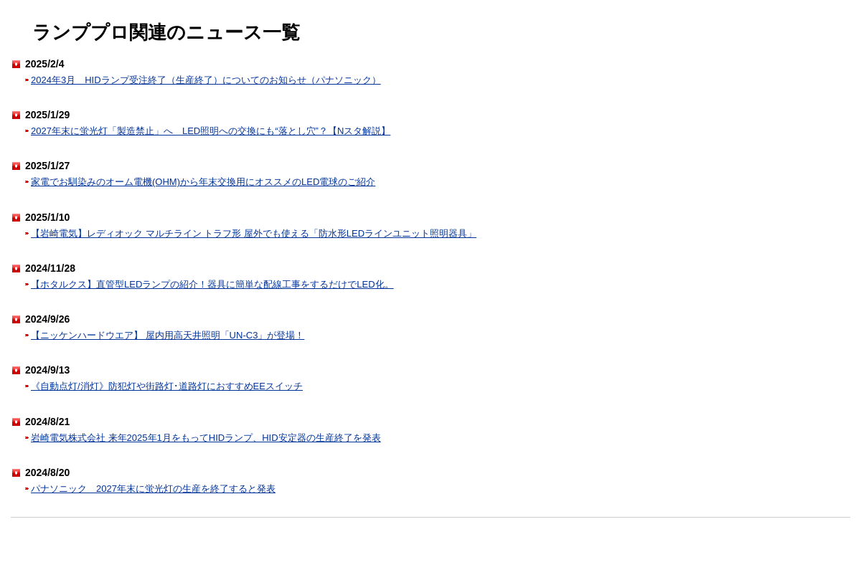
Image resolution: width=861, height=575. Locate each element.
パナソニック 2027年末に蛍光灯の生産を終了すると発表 (153, 488)
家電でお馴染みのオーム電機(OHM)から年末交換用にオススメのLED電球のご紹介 (203, 181)
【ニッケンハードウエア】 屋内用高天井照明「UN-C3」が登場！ (167, 335)
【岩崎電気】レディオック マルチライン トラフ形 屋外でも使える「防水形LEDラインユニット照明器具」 (253, 233)
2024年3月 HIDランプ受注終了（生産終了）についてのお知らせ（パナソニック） (206, 80)
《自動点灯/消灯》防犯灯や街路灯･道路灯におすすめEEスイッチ (167, 386)
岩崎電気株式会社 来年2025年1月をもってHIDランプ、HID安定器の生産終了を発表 (206, 437)
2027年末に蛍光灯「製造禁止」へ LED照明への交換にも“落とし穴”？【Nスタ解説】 (210, 130)
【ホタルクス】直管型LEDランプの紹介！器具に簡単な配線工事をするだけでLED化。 (212, 284)
